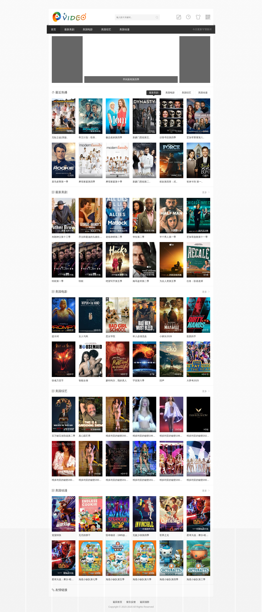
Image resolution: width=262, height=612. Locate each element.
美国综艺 (106, 29)
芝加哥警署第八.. (195, 137)
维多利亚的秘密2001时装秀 (66, 480)
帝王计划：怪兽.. (87, 137)
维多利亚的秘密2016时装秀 (147, 480)
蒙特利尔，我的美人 (116, 380)
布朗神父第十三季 (61, 237)
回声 (162, 380)
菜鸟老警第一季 (60, 181)
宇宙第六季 (138, 380)
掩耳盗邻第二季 (141, 281)
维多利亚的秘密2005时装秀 (174, 480)
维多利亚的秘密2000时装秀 (120, 435)
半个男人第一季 (168, 237)
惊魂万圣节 (57, 380)
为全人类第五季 (168, 281)
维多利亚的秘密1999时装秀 (174, 435)
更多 (206, 192)
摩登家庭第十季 (114, 181)
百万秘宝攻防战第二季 (63, 435)
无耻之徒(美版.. (60, 137)
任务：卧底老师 (195, 281)
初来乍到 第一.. (195, 181)
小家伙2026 (166, 336)
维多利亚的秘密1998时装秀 (147, 435)
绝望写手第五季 (114, 281)
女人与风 (83, 336)
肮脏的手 (191, 336)
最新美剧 (69, 29)
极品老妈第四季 (114, 137)
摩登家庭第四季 (87, 181)
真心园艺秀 (84, 435)
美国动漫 (124, 29)
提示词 (55, 336)
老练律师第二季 (114, 237)
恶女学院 (110, 336)
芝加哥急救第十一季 (197, 237)
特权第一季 (57, 281)
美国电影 (88, 29)
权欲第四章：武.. (168, 181)
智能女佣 (83, 380)
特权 (81, 281)
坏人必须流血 (140, 336)
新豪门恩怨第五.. (141, 137)
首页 (53, 29)
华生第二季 (138, 237)
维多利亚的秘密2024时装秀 (201, 435)
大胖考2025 (193, 380)
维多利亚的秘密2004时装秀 (201, 480)
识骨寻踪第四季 (168, 137)
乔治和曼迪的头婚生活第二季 (94, 237)
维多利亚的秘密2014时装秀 (120, 480)
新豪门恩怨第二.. (141, 181)
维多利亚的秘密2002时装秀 (93, 480)
